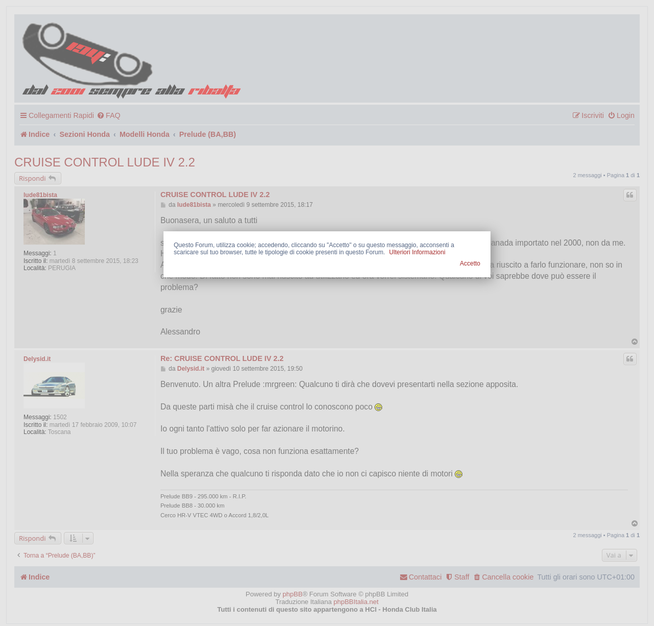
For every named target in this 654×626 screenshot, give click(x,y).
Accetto (470, 263)
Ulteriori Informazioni (417, 252)
